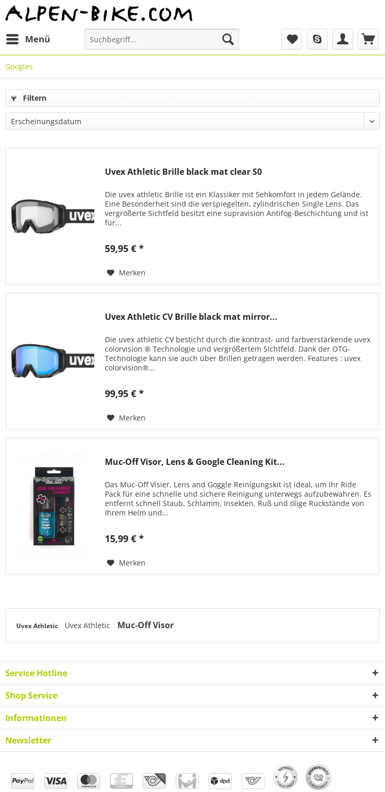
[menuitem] (27, 39)
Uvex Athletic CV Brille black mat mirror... (191, 316)
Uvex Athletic (37, 625)
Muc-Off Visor (145, 625)
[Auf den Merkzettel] (126, 273)
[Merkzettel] (291, 39)
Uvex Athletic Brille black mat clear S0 (183, 171)
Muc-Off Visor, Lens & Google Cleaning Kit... (195, 462)
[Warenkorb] (368, 39)
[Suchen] (228, 39)
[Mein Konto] (342, 39)
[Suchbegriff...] (161, 39)
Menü (28, 38)
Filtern (28, 98)
